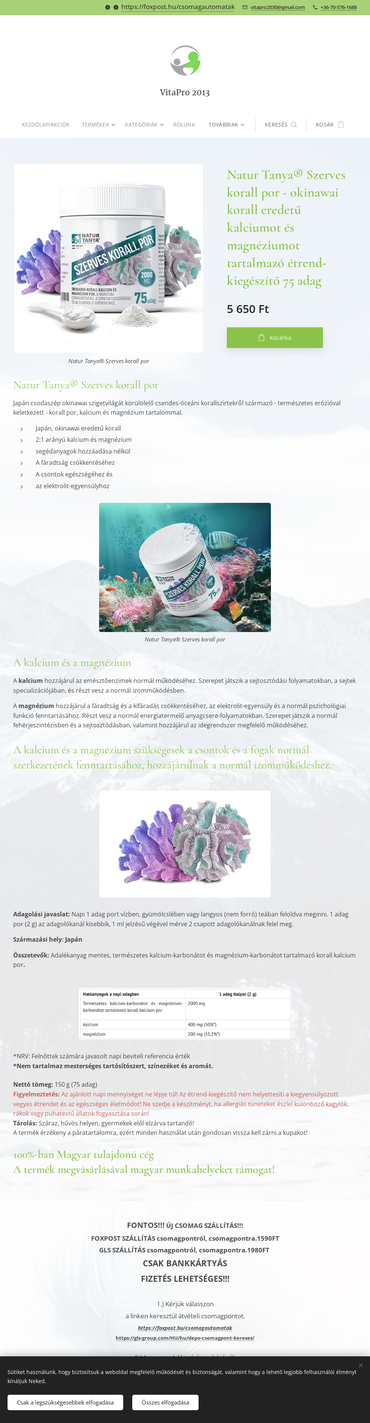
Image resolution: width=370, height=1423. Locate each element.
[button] (282, 124)
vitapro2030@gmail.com (278, 7)
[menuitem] (47, 124)
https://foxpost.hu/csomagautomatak (178, 6)
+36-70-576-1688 (339, 7)
